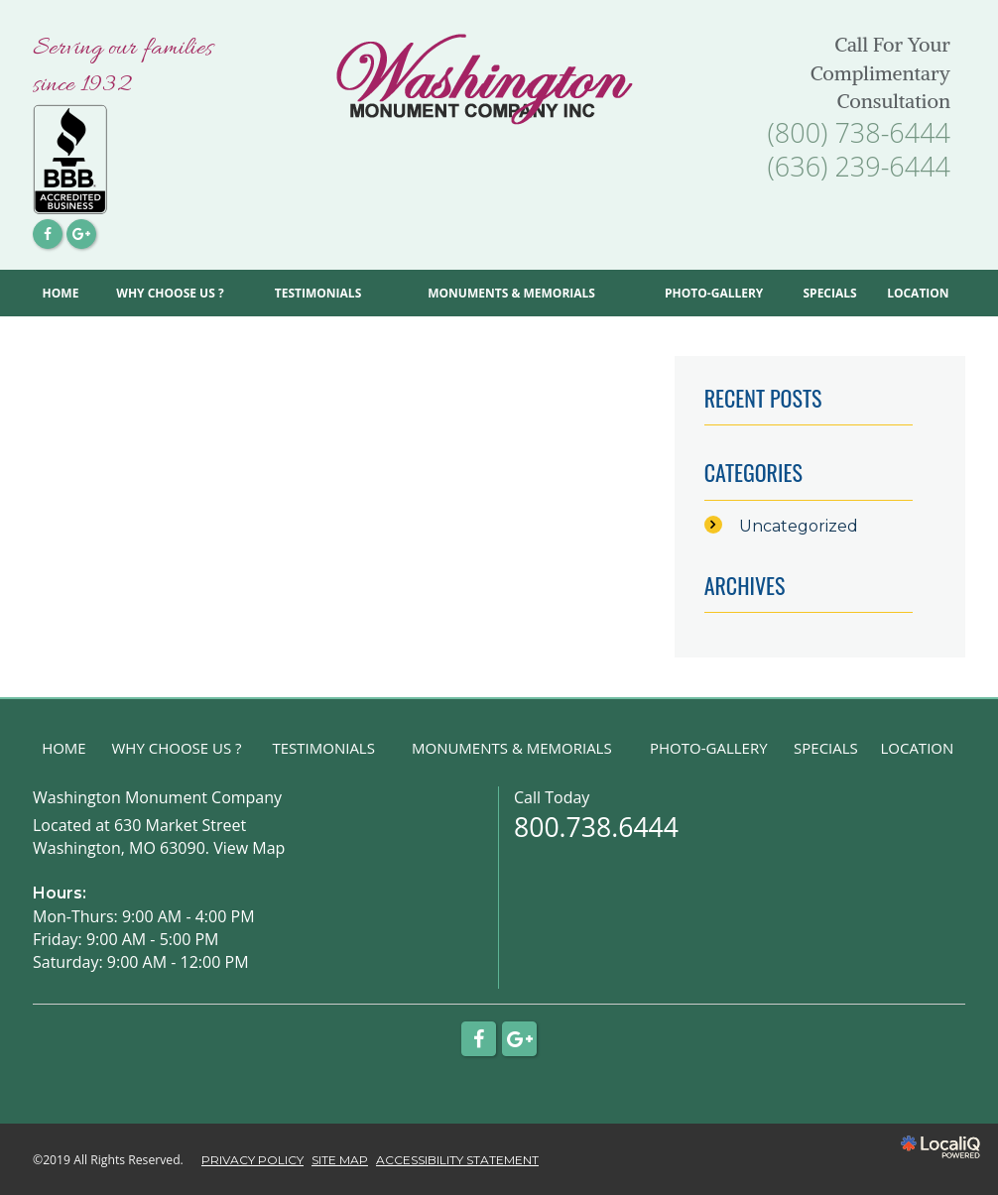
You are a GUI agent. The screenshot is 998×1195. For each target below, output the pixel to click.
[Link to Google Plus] (81, 234)
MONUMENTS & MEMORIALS (511, 293)
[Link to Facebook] (47, 234)
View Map (249, 848)
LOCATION (917, 293)
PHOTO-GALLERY (714, 293)
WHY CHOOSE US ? (169, 293)
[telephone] (858, 137)
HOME (61, 293)
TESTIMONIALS (318, 293)
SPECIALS (829, 293)
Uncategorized (798, 526)
